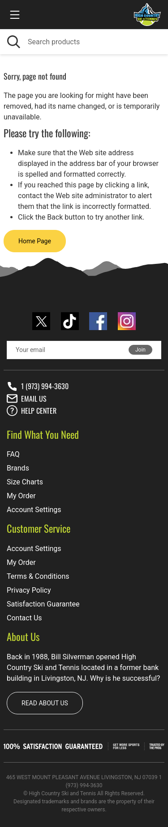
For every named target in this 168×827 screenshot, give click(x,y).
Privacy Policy (29, 590)
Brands (18, 468)
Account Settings (34, 509)
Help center (31, 410)
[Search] (84, 42)
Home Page (34, 241)
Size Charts (25, 482)
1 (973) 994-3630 (38, 386)
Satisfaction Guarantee (43, 604)
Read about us (45, 703)
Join (140, 350)
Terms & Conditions (38, 576)
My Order (21, 496)
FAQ (13, 454)
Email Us (27, 398)
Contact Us (24, 618)
